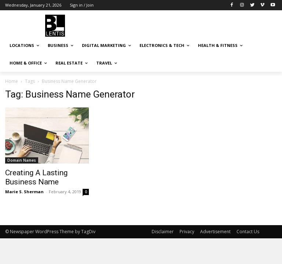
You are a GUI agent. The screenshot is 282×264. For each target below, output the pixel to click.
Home (11, 81)
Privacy (187, 231)
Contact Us (247, 231)
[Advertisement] (191, 25)
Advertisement (215, 231)
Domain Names (21, 160)
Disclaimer (163, 231)
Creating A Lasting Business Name (36, 177)
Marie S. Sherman (24, 191)
